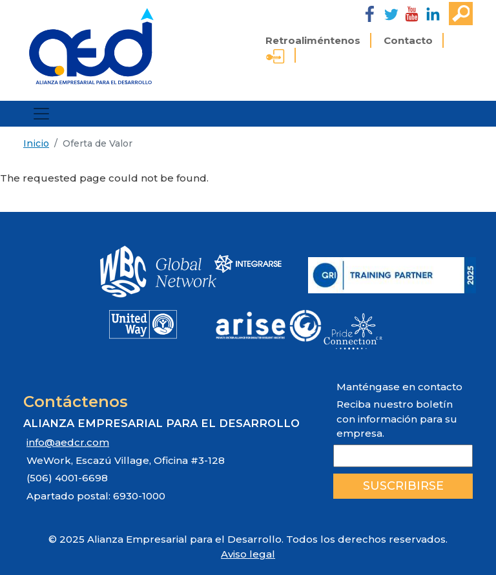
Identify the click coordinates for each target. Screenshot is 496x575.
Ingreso (275, 58)
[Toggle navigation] (41, 114)
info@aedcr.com (67, 442)
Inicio (36, 143)
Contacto (408, 40)
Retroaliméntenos (312, 40)
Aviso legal (248, 554)
